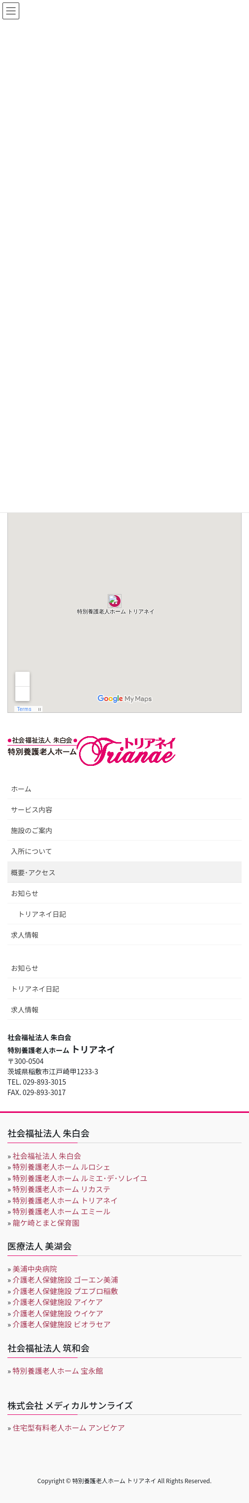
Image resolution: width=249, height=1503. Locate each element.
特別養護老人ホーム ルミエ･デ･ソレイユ (80, 1178)
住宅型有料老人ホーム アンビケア (69, 1427)
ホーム (21, 789)
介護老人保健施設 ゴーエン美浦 (65, 1279)
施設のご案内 (31, 830)
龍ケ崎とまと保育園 (46, 1222)
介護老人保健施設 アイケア (58, 1302)
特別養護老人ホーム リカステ (62, 1189)
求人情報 (25, 935)
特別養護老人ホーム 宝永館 (58, 1370)
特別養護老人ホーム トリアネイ (65, 1200)
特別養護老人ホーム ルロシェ (62, 1166)
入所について (31, 851)
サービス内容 (31, 809)
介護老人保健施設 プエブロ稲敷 (65, 1291)
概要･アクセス (33, 872)
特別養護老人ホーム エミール (62, 1211)
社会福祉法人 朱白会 (47, 1156)
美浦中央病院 (35, 1268)
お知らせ (25, 893)
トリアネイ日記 (42, 914)
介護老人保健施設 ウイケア (58, 1313)
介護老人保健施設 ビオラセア (62, 1324)
